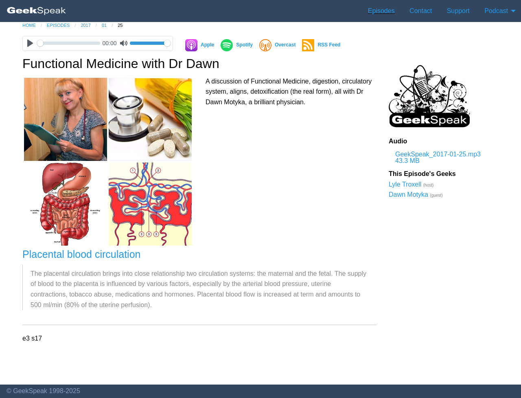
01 (104, 25)
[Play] (30, 43)
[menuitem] (36, 11)
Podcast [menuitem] (496, 10)
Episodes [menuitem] (381, 10)
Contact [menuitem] (420, 10)
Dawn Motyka (408, 194)
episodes (58, 25)
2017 (85, 25)
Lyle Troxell (405, 184)
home (29, 25)
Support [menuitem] (458, 10)
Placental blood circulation (81, 254)
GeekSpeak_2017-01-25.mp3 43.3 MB (438, 157)
